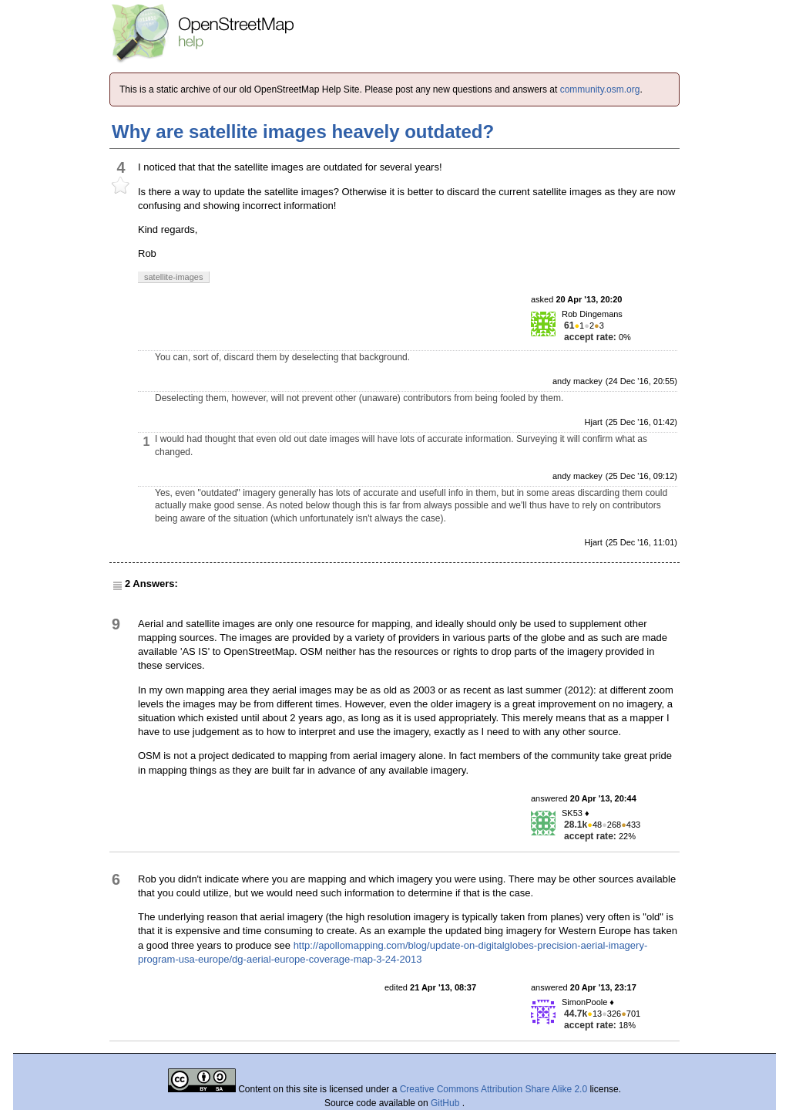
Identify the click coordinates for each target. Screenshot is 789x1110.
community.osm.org (600, 89)
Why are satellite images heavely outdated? (303, 131)
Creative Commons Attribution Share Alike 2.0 (493, 1089)
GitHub (446, 1103)
